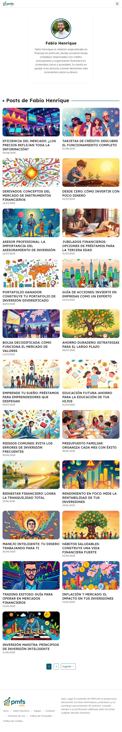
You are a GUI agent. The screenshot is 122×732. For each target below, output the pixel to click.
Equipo (37, 710)
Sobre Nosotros (21, 710)
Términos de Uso (16, 715)
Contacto (50, 710)
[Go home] (9, 3)
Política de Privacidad (41, 715)
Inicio (6, 710)
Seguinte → (68, 666)
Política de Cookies (13, 720)
